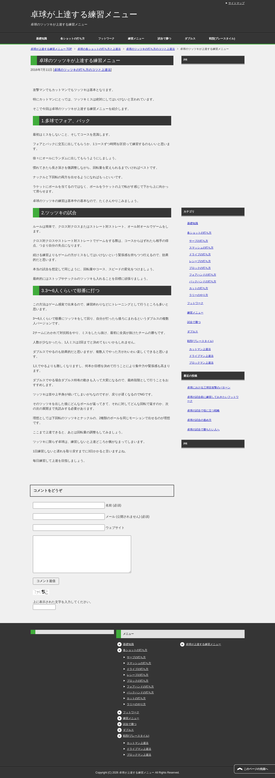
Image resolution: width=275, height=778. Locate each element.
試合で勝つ (164, 38)
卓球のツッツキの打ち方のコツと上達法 (82, 70)
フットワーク (106, 38)
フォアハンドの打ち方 (202, 274)
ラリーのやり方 (198, 295)
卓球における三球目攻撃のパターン (208, 387)
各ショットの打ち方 (72, 38)
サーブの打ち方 (198, 240)
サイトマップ (236, 3)
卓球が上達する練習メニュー (84, 14)
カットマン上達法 (200, 349)
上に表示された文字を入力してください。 (63, 602)
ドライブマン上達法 (201, 356)
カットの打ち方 (198, 288)
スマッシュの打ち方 (201, 247)
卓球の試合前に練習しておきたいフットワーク (213, 399)
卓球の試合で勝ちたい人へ (203, 429)
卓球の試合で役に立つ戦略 (203, 410)
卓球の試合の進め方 (199, 420)
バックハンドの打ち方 (202, 281)
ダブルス (190, 38)
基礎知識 (41, 38)
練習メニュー (136, 38)
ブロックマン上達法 (201, 362)
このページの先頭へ (256, 769)
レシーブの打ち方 (200, 261)
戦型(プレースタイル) (222, 38)
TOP (51, 49)
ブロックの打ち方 (200, 268)
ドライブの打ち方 (200, 254)
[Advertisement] (213, 134)
